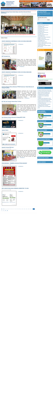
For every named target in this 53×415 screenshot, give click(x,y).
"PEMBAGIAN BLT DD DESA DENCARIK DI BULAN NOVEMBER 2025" (44, 106)
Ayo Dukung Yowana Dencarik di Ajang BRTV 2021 (13, 117)
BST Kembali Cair (6, 56)
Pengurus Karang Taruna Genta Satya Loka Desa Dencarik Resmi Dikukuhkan (16, 12)
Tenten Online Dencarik (46, 135)
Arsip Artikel (41, 87)
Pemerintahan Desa (28, 1)
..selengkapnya (20, 44)
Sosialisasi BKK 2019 (41, 44)
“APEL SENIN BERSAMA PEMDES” (44, 104)
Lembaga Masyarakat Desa (37, 1)
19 (1, 210)
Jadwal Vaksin (5, 130)
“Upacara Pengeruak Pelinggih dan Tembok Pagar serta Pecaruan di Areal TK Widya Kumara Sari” (44, 101)
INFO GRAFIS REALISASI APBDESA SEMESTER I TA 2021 (15, 188)
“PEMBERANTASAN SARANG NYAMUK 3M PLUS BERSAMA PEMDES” (43, 96)
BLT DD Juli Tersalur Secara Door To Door (11, 101)
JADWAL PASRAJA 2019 (42, 41)
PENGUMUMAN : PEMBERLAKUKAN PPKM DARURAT (14, 163)
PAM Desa (44, 144)
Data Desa (44, 1)
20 (3, 210)
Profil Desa (22, 1)
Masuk (48, 19)
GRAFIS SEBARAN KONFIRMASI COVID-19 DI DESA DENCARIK (16, 41)
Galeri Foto (41, 50)
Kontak (48, 1)
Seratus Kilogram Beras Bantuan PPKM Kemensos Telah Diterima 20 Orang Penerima (18, 87)
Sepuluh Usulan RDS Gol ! (8, 147)
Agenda (40, 23)
